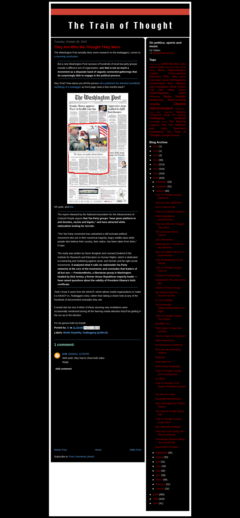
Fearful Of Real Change (167, 287)
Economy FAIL (159, 76)
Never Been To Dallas (166, 447)
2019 (156, 146)
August (160, 457)
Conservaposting (177, 73)
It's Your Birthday (164, 300)
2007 (156, 503)
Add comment (63, 368)
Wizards (175, 135)
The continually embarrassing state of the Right (170, 308)
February (161, 484)
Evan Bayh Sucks (158, 80)
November (162, 186)
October (160, 190)
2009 (156, 494)
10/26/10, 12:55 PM (78, 354)
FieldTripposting (177, 80)
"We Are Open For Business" (170, 336)
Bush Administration (172, 70)
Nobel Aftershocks (164, 340)
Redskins (181, 112)
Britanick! (160, 357)
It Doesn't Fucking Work (167, 275)
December (162, 181)
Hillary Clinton (177, 90)
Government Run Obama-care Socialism (167, 85)
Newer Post (60, 449)
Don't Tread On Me (165, 207)
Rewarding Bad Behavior (168, 398)
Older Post (135, 449)
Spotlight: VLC (162, 323)
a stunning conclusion (66, 56)
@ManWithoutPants (163, 53)
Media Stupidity (72, 332)
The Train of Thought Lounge (167, 133)
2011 (156, 173)
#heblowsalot (155, 64)
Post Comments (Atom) (81, 456)
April (158, 475)
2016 (156, 151)
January (160, 488)
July (158, 461)
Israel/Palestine (159, 93)
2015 (156, 155)
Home (98, 449)
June (159, 466)
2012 (156, 168)
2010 (156, 178)
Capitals (153, 73)
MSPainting (154, 97)
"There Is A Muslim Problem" (170, 211)
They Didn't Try (163, 361)
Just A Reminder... (164, 239)
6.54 (64, 354)
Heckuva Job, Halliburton (168, 202)
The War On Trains (165, 394)
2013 (156, 164)
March (159, 479)
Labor (182, 93)
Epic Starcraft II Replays (168, 426)
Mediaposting (156, 100)
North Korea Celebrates (167, 366)
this (71, 207)
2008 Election (170, 63)
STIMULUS (155, 115)
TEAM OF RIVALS (174, 115)
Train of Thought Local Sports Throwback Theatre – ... (170, 386)
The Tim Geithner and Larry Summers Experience (167, 128)
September (162, 452)
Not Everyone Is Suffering (168, 345)
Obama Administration (167, 106)
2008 (156, 499)
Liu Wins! (160, 378)
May (158, 470)
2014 (156, 160)
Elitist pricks (179, 76)
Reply (65, 362)
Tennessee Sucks (158, 122)
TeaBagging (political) (95, 332)
